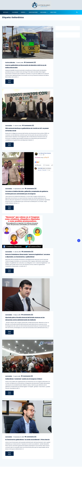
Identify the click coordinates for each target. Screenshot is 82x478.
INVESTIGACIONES (33, 12)
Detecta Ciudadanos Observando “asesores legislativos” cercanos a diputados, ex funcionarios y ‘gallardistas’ (27, 255)
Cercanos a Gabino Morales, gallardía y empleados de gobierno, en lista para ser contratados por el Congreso (26, 192)
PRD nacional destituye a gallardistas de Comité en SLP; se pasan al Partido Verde (27, 129)
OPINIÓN (23, 12)
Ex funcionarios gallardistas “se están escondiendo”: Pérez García (27, 439)
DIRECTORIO (53, 12)
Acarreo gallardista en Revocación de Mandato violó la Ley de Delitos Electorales (25, 66)
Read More (9, 81)
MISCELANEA (44, 12)
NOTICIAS (6, 12)
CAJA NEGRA (15, 12)
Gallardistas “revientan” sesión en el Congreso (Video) (23, 379)
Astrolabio (8, 125)
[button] (77, 12)
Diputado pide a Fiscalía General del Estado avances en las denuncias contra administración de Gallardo (25, 319)
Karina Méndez (10, 62)
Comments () (30, 62)
